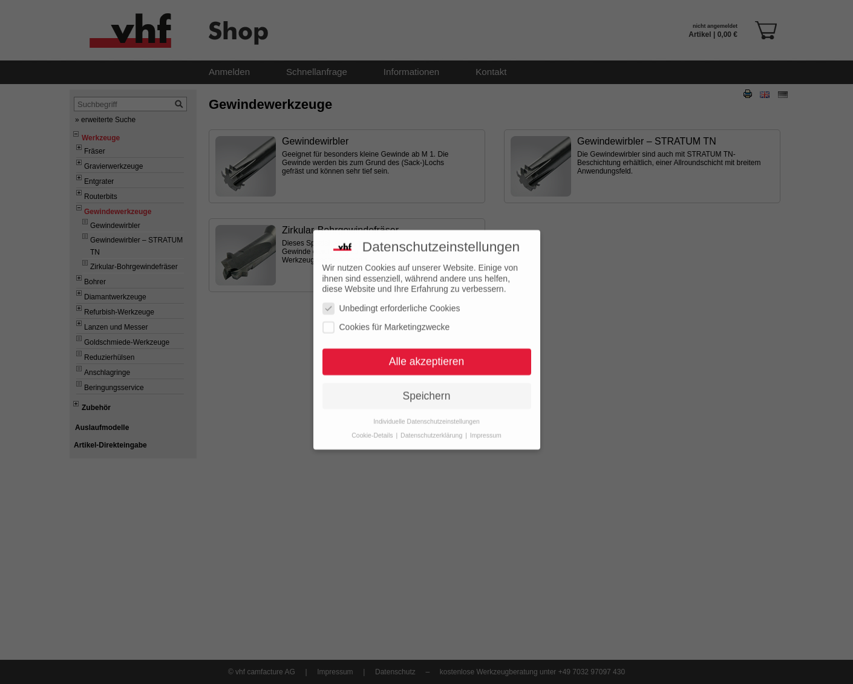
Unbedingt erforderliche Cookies (391, 297)
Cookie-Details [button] (372, 424)
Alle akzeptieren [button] (427, 350)
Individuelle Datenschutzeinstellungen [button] (426, 410)
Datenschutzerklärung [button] (432, 424)
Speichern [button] (427, 385)
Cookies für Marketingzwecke (386, 316)
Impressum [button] (486, 424)
